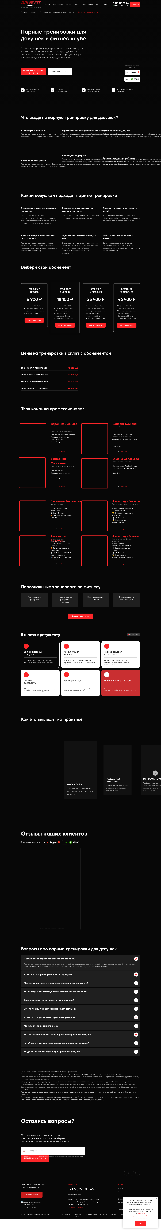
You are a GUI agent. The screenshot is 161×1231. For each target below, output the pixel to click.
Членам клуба (92, 4)
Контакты (122, 1203)
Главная (24, 12)
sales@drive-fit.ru (75, 1195)
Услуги (47, 4)
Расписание (58, 4)
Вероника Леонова (64, 424)
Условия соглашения (34, 1156)
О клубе (121, 1199)
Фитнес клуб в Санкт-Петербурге (31, 7)
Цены (105, 4)
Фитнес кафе (79, 4)
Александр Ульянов (125, 536)
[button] (135, 4)
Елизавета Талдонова (66, 501)
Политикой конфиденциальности (38, 1157)
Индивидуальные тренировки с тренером (65, 599)
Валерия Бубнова (125, 424)
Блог (120, 1206)
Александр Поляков (126, 501)
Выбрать (62, 452)
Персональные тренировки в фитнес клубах (57, 12)
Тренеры (68, 4)
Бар (119, 1196)
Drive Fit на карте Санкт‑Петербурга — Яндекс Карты (51, 928)
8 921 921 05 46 (121, 3)
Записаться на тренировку (35, 1159)
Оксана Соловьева (126, 459)
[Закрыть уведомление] (156, 1199)
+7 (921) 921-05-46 (81, 1189)
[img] (31, 3)
